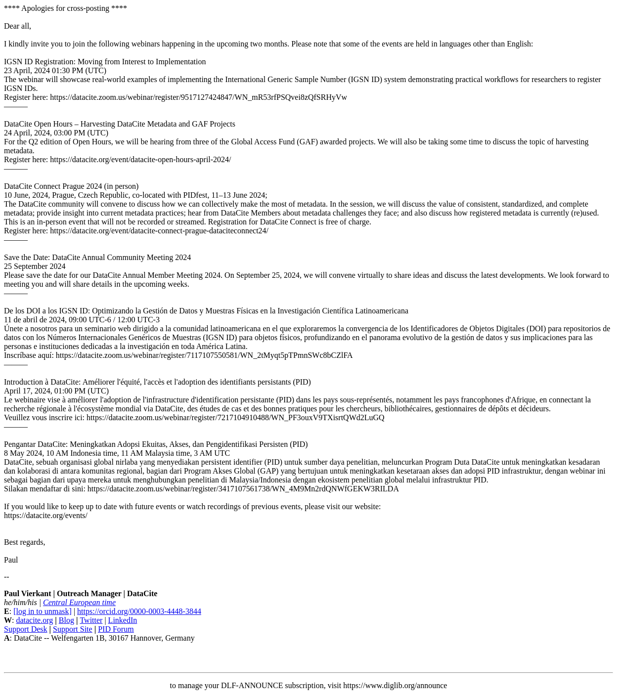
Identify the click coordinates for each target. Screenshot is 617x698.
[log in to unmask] (42, 611)
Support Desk (25, 629)
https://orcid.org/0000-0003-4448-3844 (139, 611)
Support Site (72, 629)
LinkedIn (122, 620)
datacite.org (34, 620)
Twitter (91, 620)
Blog (66, 620)
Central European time (79, 602)
